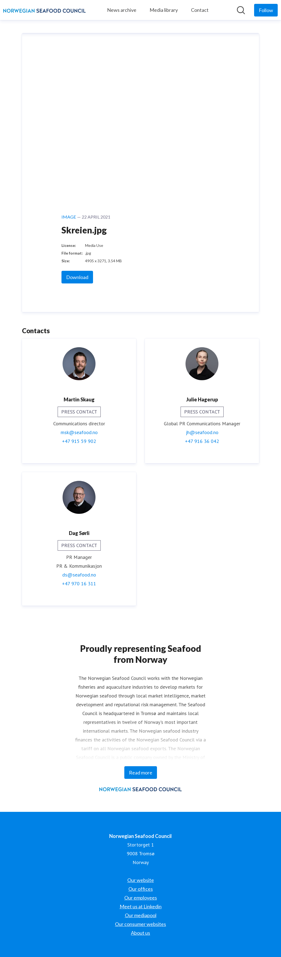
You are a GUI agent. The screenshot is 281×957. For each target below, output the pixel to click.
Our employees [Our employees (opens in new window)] (140, 898)
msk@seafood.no (79, 432)
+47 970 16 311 (79, 583)
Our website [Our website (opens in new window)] (140, 880)
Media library (164, 10)
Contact (200, 10)
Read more (140, 773)
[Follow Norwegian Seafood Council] (266, 10)
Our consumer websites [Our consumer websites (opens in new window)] (140, 924)
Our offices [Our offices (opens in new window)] (140, 889)
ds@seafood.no (79, 575)
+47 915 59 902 (79, 441)
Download (77, 277)
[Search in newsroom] (241, 10)
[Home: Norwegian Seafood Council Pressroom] (44, 10)
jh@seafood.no (202, 432)
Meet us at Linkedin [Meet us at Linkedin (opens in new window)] (141, 906)
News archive (121, 10)
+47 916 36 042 (202, 441)
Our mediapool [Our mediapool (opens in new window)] (140, 915)
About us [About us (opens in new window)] (140, 933)
